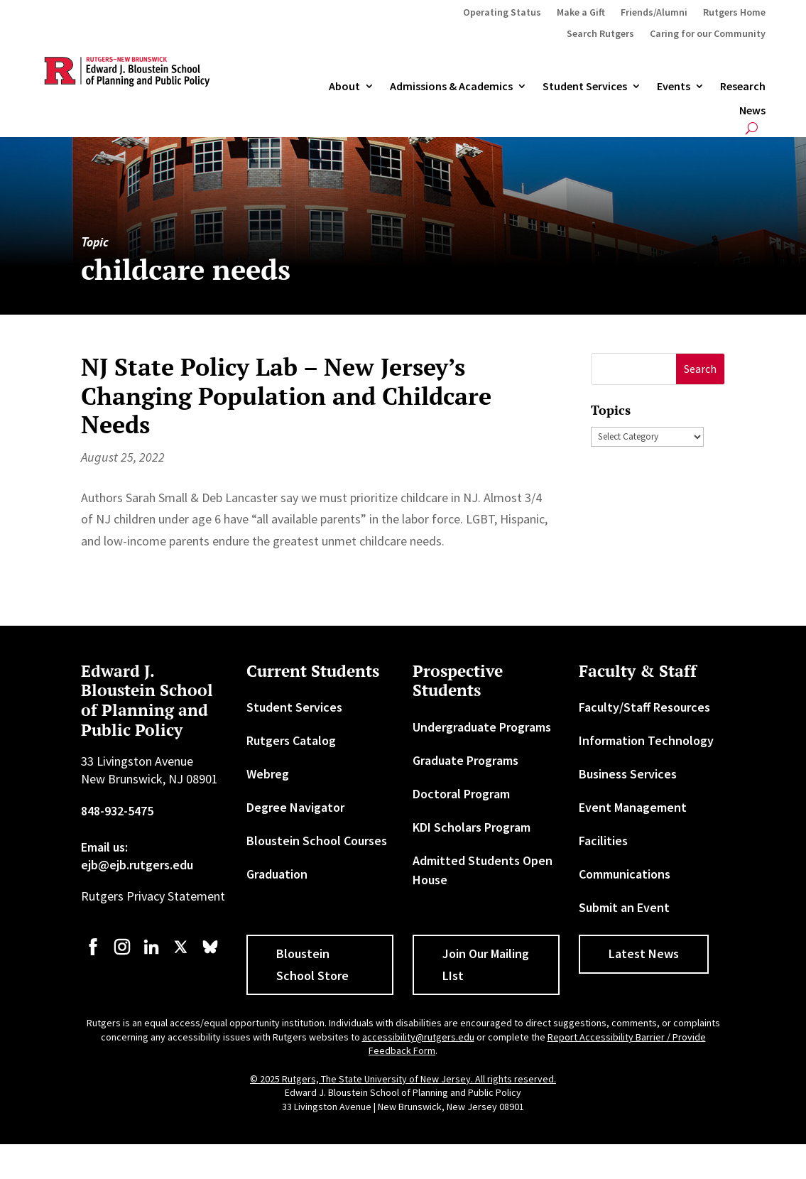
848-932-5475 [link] (117, 811)
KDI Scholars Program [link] (471, 827)
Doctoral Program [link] (461, 794)
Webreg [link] (267, 774)
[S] (634, 369)
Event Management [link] (633, 807)
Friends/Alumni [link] (654, 12)
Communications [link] (624, 874)
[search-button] (752, 128)
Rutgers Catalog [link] (291, 740)
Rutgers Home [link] (734, 12)
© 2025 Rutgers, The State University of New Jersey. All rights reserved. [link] (403, 1078)
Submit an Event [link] (624, 907)
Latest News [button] (644, 953)
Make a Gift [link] (581, 12)
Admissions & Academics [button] (451, 86)
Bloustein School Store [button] (312, 964)
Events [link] (673, 86)
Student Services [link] (585, 86)
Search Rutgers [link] (600, 34)
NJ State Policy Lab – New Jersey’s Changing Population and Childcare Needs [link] (286, 396)
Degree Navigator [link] (295, 807)
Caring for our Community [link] (708, 34)
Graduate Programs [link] (465, 760)
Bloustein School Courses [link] (316, 840)
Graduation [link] (276, 874)
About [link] (344, 86)
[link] (93, 953)
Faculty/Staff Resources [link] (644, 707)
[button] (700, 369)
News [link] (752, 110)
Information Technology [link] (646, 740)
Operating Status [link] (502, 12)
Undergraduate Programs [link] (482, 727)
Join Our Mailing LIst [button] (485, 964)
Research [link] (743, 86)
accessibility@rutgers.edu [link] (418, 1037)
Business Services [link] (628, 774)
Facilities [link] (603, 840)
